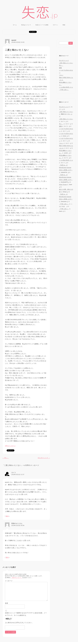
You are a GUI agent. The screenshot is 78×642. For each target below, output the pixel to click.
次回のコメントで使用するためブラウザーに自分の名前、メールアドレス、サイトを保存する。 (26, 614)
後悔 (60, 68)
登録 (64, 25)
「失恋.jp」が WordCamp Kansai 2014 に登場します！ (66, 167)
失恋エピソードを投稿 (41, 25)
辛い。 (5, 458)
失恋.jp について (26, 25)
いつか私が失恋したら (66, 87)
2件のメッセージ (10, 446)
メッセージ (8, 581)
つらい (61, 75)
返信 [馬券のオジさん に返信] (7, 557)
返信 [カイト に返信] (7, 516)
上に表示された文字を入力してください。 (19, 622)
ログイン (55, 25)
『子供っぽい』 (64, 89)
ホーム (15, 25)
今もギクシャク (44, 458)
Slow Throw (63, 184)
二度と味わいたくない (66, 63)
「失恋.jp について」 (16, 577)
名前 (6, 603)
